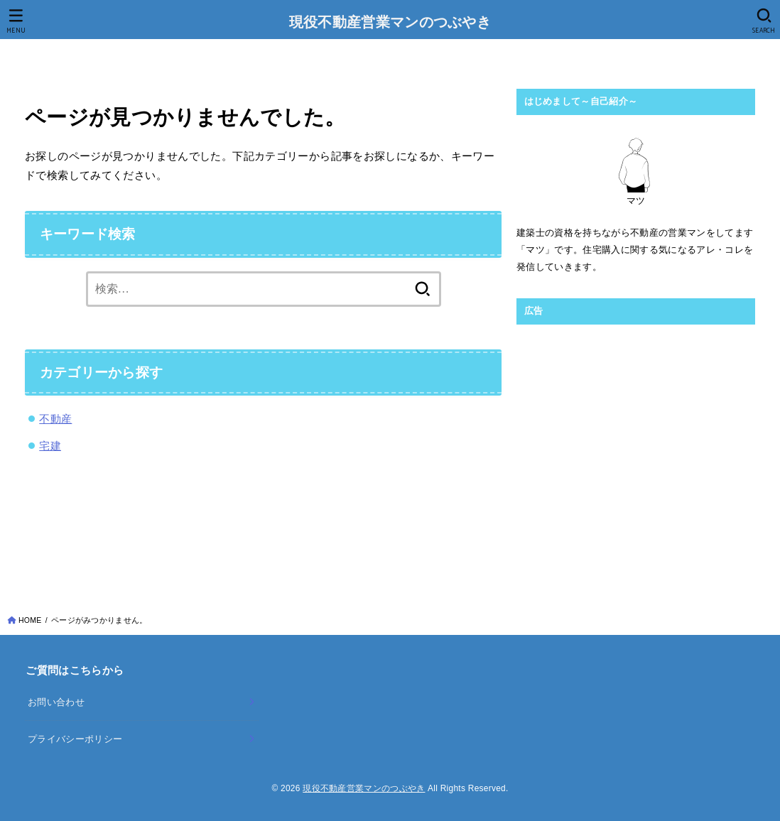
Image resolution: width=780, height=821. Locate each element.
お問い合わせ (56, 702)
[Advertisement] (635, 433)
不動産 (55, 419)
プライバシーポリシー (75, 739)
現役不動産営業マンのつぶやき (390, 23)
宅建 (50, 446)
